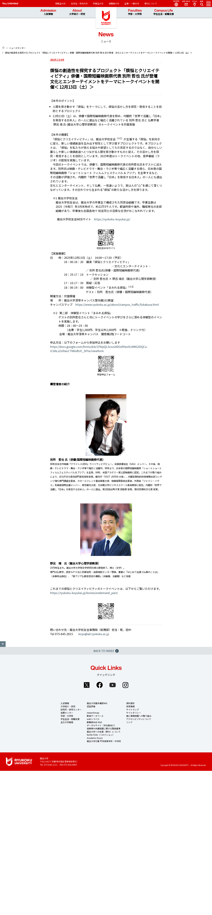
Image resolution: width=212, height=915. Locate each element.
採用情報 (130, 706)
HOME (3, 47)
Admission (48, 12)
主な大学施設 (67, 722)
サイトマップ (132, 709)
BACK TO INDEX (106, 651)
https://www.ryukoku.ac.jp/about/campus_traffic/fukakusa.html (117, 304)
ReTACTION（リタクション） (100, 734)
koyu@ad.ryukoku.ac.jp (93, 634)
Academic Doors (95, 737)
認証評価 (91, 706)
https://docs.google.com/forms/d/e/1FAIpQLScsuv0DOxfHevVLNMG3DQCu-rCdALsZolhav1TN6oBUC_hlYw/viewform (99, 349)
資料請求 (130, 703)
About (77, 12)
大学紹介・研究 (68, 706)
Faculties (135, 12)
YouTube (112, 684)
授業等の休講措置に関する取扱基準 (103, 728)
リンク (129, 722)
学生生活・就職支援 (70, 718)
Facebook (99, 684)
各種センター (67, 712)
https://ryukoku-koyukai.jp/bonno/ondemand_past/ (84, 593)
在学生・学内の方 (79, 3)
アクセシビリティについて (138, 718)
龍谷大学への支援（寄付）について (103, 731)
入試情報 (65, 703)
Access (194, 3)
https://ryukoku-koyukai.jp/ (112, 219)
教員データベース (95, 715)
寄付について (150, 3)
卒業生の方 (98, 3)
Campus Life (163, 12)
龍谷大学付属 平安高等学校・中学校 (104, 741)
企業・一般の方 (131, 3)
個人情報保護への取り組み (138, 715)
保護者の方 (114, 3)
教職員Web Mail (94, 722)
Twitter (86, 684)
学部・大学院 (67, 715)
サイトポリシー (133, 712)
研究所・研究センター (71, 709)
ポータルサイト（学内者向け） (101, 725)
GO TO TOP (3, 644)
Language (174, 3)
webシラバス (93, 718)
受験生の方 (60, 3)
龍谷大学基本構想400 (97, 703)
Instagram (125, 684)
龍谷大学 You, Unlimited (106, 17)
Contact (184, 3)
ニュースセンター (17, 47)
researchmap (93, 712)
